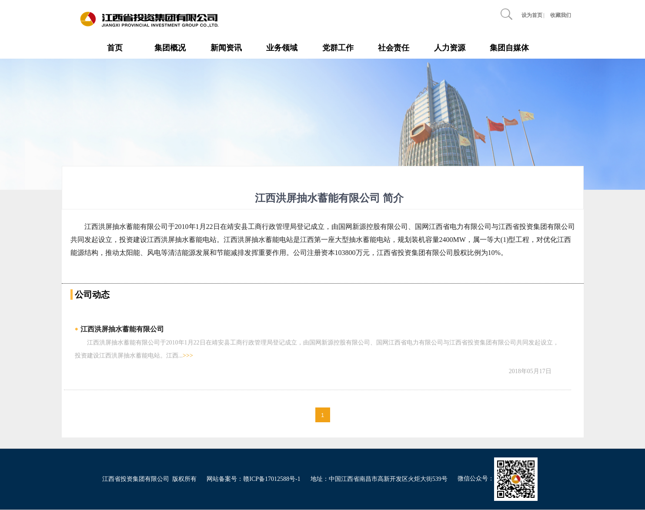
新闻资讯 (226, 47)
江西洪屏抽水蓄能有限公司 (122, 329)
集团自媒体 (509, 47)
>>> (188, 355)
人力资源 (449, 47)
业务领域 (281, 47)
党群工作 (338, 47)
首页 (115, 47)
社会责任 (393, 47)
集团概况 (170, 47)
